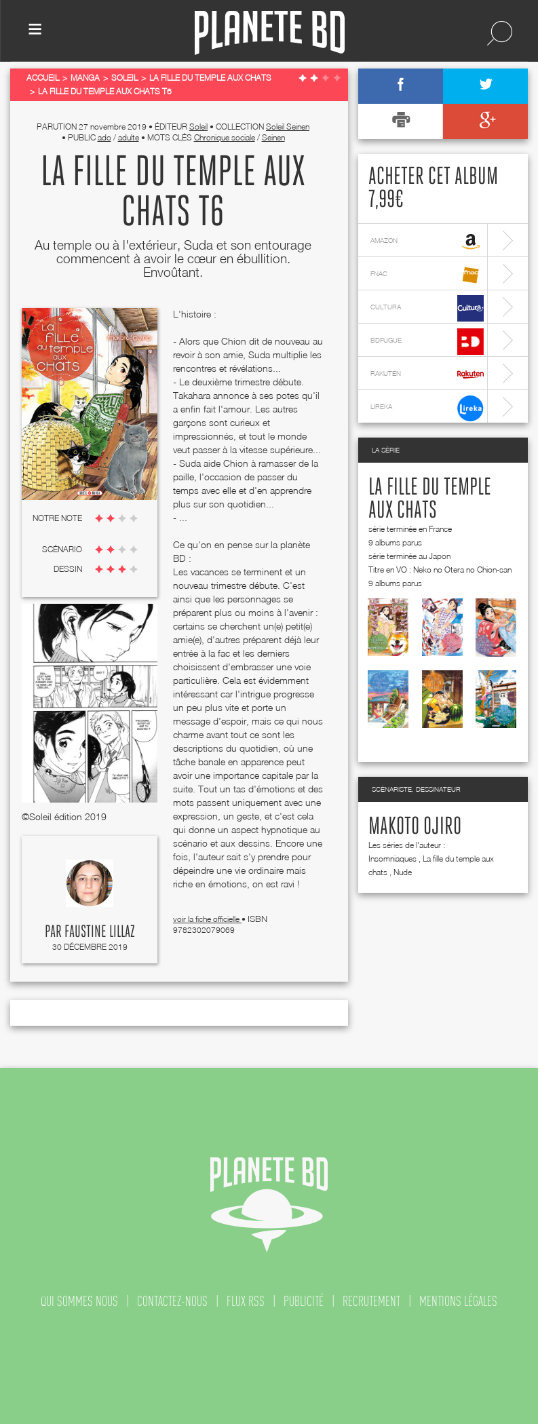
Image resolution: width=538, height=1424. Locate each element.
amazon (427, 242)
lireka (427, 408)
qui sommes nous (79, 1301)
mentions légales (458, 1301)
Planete (270, 33)
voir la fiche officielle (207, 919)
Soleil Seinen (287, 126)
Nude (402, 872)
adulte (128, 137)
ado (104, 137)
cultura (427, 308)
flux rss (246, 1301)
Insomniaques (392, 858)
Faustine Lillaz (99, 932)
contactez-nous (172, 1301)
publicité (304, 1301)
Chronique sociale (224, 137)
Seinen (273, 137)
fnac (427, 275)
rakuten (427, 375)
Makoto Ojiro (414, 827)
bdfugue (427, 341)
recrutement (371, 1301)
